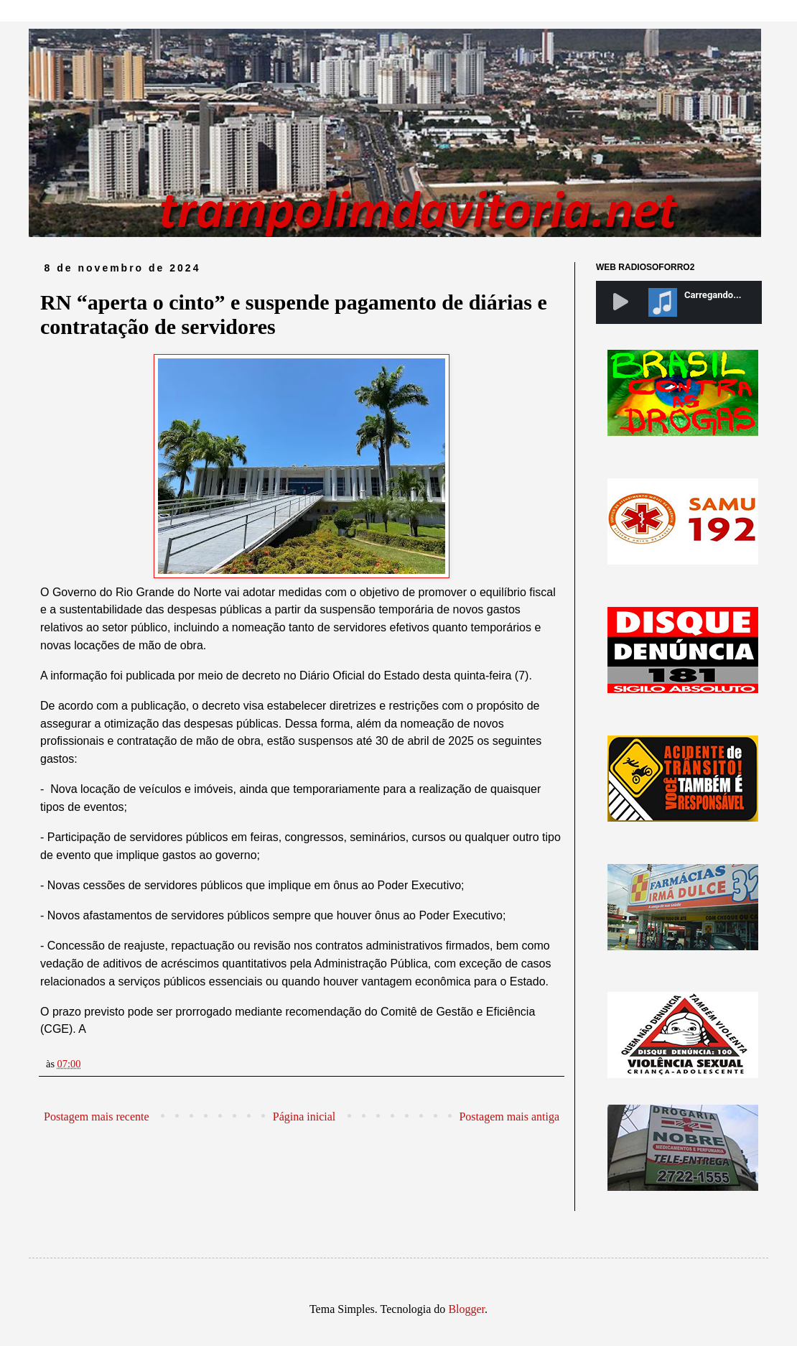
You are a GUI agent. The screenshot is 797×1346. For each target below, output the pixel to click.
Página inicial (304, 1116)
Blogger (466, 1309)
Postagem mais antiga (509, 1116)
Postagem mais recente (96, 1116)
